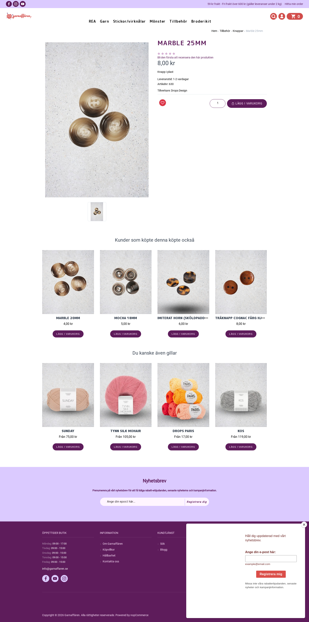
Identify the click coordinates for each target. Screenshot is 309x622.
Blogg (163, 549)
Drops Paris (183, 431)
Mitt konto (224, 543)
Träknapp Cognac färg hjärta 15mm (247, 318)
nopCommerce (139, 615)
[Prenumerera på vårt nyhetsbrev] (154, 501)
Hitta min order (294, 4)
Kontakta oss (111, 561)
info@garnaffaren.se (55, 568)
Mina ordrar (225, 549)
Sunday (68, 431)
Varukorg (223, 561)
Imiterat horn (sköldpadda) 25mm (188, 318)
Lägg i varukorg (247, 103)
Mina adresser (226, 555)
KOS (241, 431)
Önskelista (224, 567)
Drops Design (179, 90)
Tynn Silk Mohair (125, 431)
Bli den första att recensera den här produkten (185, 57)
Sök (162, 543)
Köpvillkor (109, 549)
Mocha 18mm (125, 318)
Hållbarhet (109, 555)
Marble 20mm (68, 318)
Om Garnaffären (113, 543)
